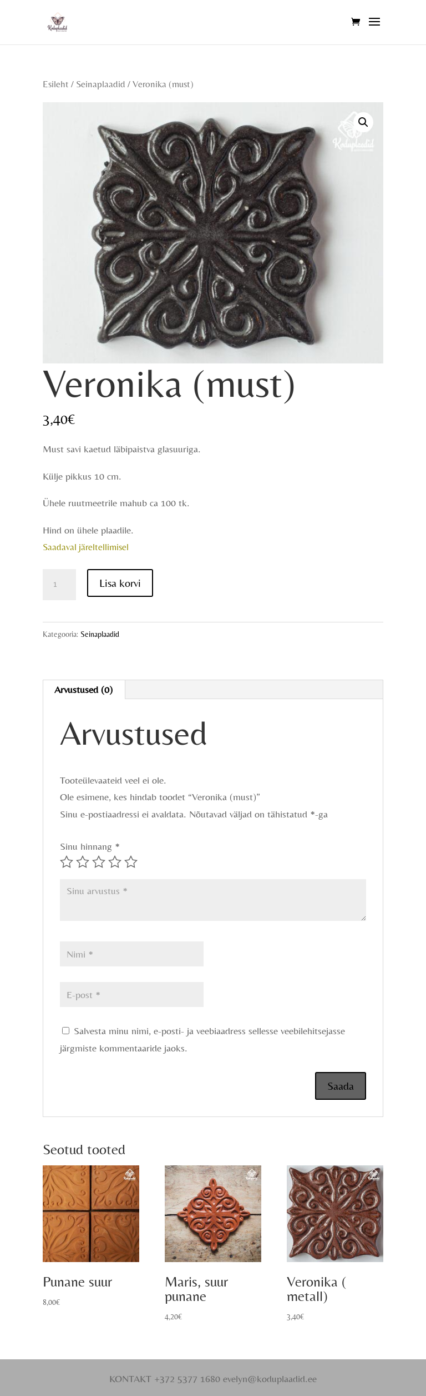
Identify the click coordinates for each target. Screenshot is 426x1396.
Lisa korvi (120, 582)
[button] (363, 122)
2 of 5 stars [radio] (82, 862)
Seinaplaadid (100, 84)
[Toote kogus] (59, 584)
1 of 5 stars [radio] (66, 862)
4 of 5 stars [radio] (114, 862)
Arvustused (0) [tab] (83, 689)
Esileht (56, 84)
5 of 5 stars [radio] (131, 862)
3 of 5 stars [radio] (98, 862)
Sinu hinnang (90, 846)
